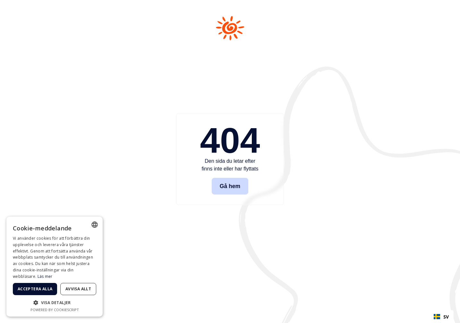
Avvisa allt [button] (78, 289)
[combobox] (441, 316)
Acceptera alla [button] (35, 289)
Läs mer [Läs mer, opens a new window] (45, 276)
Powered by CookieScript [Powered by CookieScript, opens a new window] (54, 309)
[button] (54, 302)
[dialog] (54, 267)
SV (441, 317)
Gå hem (230, 186)
